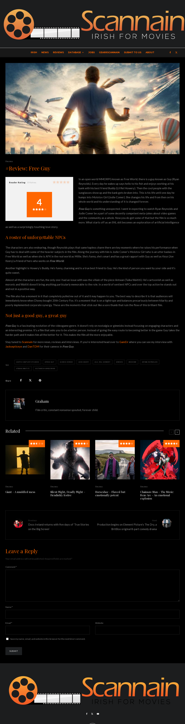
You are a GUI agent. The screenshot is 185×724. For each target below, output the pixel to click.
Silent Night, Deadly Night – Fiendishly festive (67, 493)
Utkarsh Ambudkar (45, 368)
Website (99, 628)
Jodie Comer (67, 362)
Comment (11, 567)
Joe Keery (84, 362)
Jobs (91, 52)
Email (8, 628)
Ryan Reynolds (150, 362)
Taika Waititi (24, 368)
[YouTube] (98, 720)
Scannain (27, 342)
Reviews (58, 52)
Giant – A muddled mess (20, 492)
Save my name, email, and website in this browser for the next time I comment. (47, 644)
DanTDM (33, 346)
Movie (120, 362)
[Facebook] (170, 52)
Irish (34, 52)
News (45, 52)
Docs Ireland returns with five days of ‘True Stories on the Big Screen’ (59, 525)
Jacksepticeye (13, 346)
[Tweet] (30, 380)
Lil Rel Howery (103, 362)
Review (9, 161)
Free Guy (50, 362)
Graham (42, 401)
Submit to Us (132, 52)
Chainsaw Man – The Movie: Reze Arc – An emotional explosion (157, 495)
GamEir (123, 342)
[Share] (21, 380)
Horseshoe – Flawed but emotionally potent (110, 493)
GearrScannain (109, 52)
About (150, 52)
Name (9, 612)
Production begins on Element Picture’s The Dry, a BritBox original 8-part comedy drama (126, 525)
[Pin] (40, 380)
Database (74, 52)
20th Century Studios (28, 362)
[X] (176, 52)
